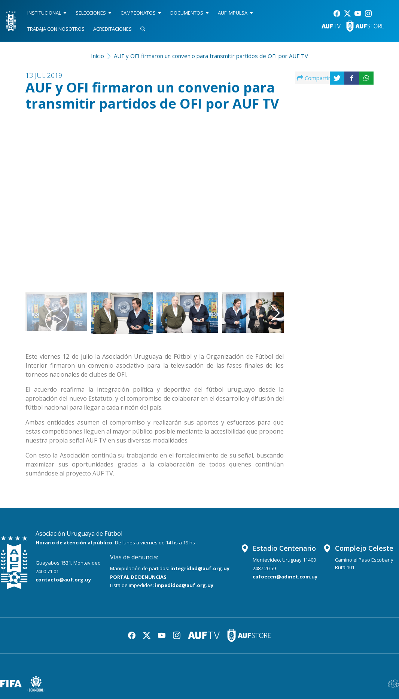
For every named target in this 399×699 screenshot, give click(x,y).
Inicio (97, 56)
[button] (265, 196)
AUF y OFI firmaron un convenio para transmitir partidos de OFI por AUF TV (211, 56)
